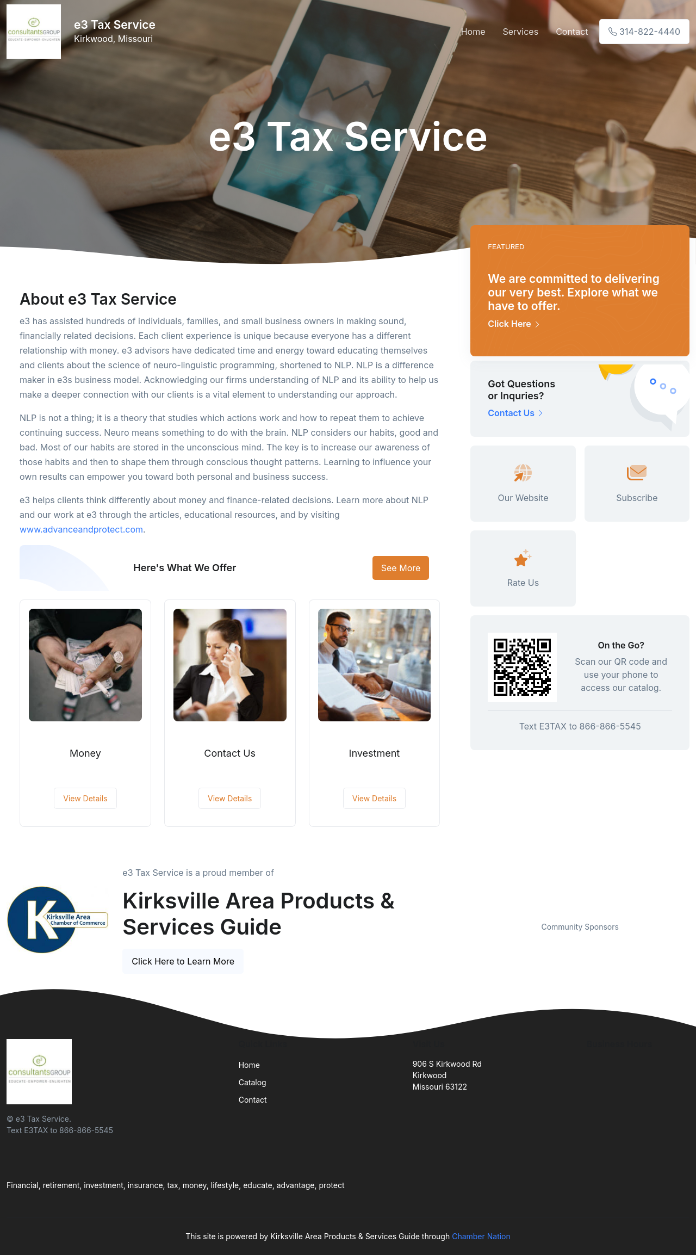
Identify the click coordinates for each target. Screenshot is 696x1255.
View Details (85, 798)
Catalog (252, 1082)
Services (520, 31)
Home (473, 31)
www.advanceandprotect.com (81, 529)
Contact (572, 31)
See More (401, 567)
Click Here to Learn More (183, 961)
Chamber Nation (481, 1236)
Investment (374, 753)
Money (85, 753)
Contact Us (230, 753)
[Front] (36, 31)
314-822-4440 (644, 31)
